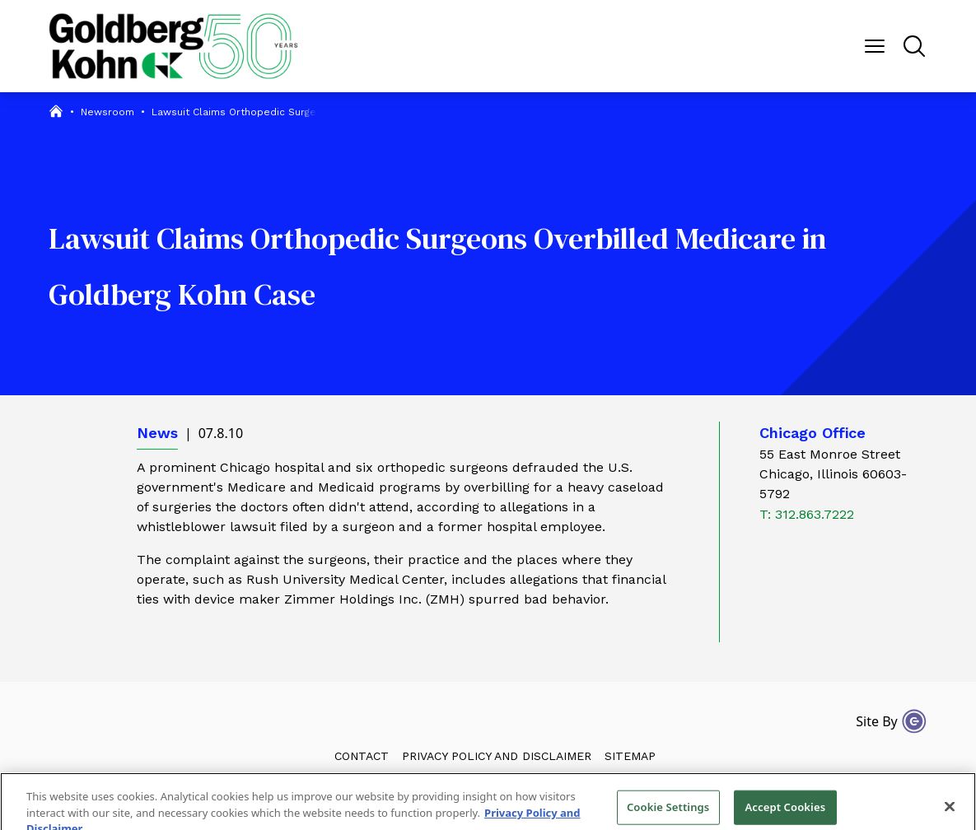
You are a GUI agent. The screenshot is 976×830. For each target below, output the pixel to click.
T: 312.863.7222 (806, 514)
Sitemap (630, 755)
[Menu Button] (875, 46)
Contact (361, 755)
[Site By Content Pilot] (914, 721)
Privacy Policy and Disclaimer (496, 755)
